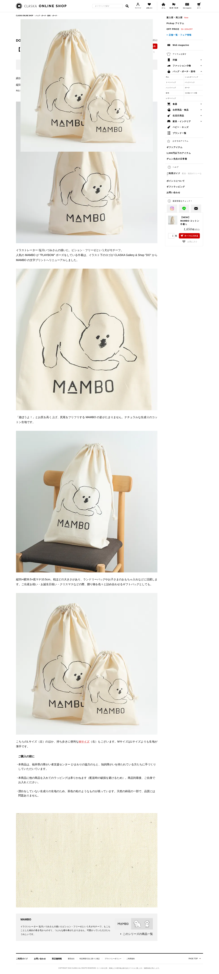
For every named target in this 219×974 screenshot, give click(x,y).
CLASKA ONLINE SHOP (24, 15)
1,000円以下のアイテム (179, 153)
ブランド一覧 (179, 133)
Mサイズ (84, 741)
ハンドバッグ (171, 87)
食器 (175, 104)
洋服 (175, 60)
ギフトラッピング (176, 186)
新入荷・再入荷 (177, 17)
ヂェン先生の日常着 (177, 159)
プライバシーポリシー (113, 959)
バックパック (190, 82)
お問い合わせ (173, 192)
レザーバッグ (171, 98)
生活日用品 (178, 115)
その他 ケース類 (191, 93)
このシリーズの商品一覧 (138, 933)
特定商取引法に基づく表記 (90, 959)
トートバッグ (171, 82)
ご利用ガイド (184, 174)
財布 (167, 93)
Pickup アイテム (175, 23)
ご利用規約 (130, 959)
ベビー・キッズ (181, 127)
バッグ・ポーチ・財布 (184, 71)
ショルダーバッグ (191, 77)
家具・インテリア (182, 121)
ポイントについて (176, 181)
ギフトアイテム (174, 147)
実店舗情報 (57, 959)
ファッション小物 (182, 65)
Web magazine (181, 45)
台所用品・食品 (181, 110)
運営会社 (71, 959)
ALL (167, 77)
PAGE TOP (193, 959)
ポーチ (187, 87)
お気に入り (189, 241)
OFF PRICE (180, 29)
